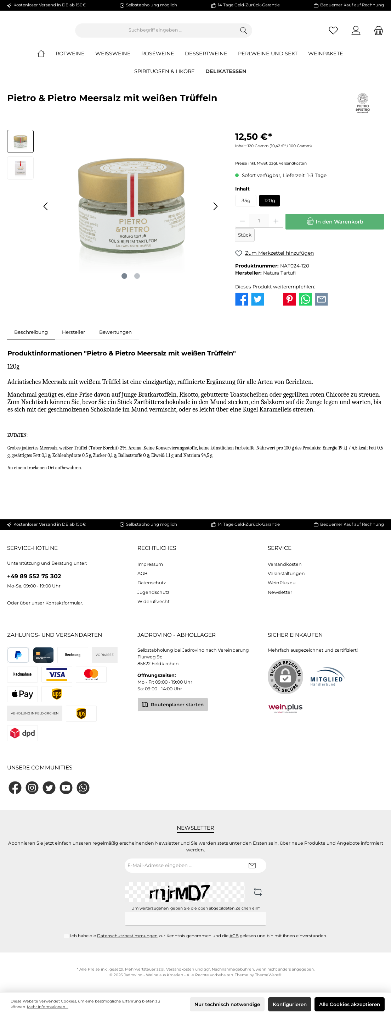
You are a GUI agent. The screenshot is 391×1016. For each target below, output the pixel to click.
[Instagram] (32, 788)
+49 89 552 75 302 (34, 576)
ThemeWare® (268, 975)
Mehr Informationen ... (47, 1007)
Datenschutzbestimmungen (127, 935)
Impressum (150, 564)
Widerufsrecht (153, 601)
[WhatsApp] (83, 788)
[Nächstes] (215, 211)
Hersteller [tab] (73, 338)
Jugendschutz (153, 592)
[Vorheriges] (46, 211)
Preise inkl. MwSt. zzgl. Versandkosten (271, 169)
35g (246, 206)
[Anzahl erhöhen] (276, 227)
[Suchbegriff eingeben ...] (194, 33)
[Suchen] (282, 33)
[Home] (46, 59)
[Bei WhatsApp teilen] (305, 304)
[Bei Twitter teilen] (258, 304)
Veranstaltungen (286, 573)
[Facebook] (15, 788)
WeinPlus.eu (281, 582)
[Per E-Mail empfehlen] (321, 304)
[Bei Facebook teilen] (242, 304)
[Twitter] (49, 788)
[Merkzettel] (333, 33)
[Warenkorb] (376, 33)
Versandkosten (285, 564)
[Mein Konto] (356, 33)
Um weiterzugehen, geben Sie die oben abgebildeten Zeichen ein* (195, 908)
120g (269, 206)
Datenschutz (151, 582)
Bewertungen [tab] (115, 338)
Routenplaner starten (173, 704)
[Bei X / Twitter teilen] (274, 304)
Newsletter (280, 592)
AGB (142, 573)
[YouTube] (66, 788)
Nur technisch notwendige (227, 1004)
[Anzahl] (259, 227)
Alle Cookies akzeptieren (349, 1004)
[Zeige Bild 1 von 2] (124, 282)
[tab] (31, 338)
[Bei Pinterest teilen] (290, 304)
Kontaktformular (63, 603)
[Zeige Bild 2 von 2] (137, 282)
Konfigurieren (290, 1004)
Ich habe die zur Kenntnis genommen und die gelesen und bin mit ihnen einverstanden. (198, 935)
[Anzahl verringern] (242, 227)
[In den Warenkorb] (334, 228)
